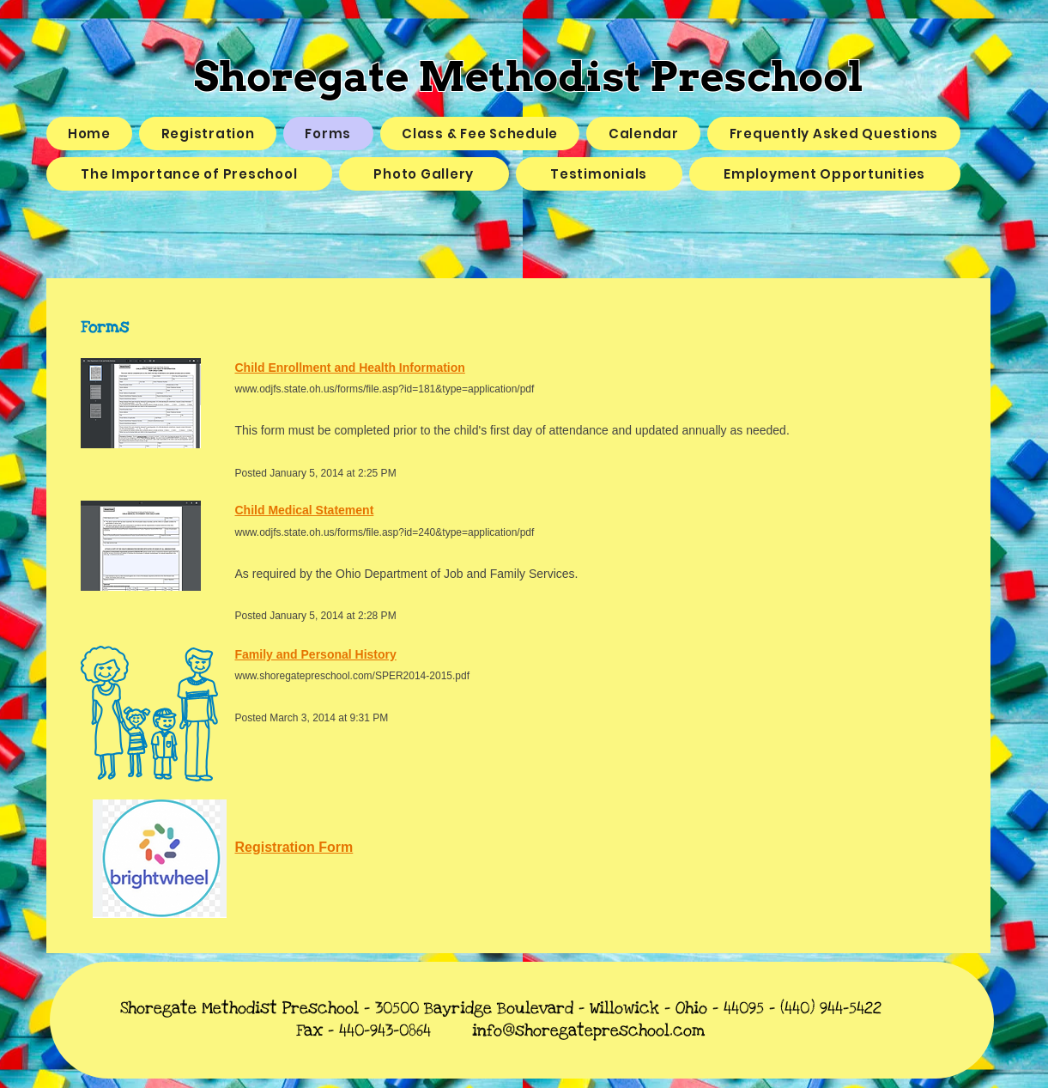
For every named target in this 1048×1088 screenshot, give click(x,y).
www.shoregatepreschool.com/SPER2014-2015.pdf (352, 676)
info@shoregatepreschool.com (589, 1031)
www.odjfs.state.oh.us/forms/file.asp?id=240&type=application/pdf (385, 532)
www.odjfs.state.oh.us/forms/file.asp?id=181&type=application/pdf (385, 389)
